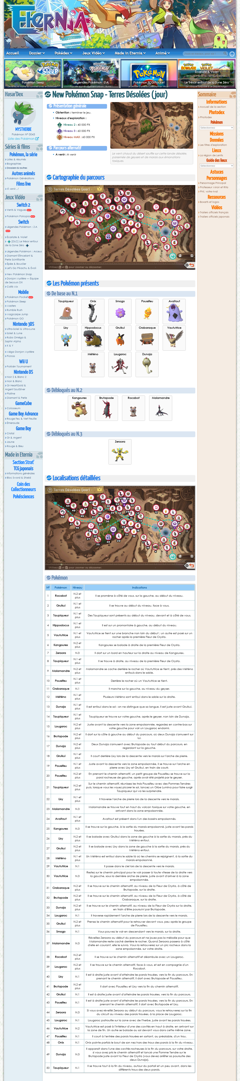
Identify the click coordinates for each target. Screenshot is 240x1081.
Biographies (14, 163)
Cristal (10, 433)
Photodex (206, 117)
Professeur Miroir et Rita (214, 187)
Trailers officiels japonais (214, 216)
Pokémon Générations (20, 178)
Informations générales (21, 473)
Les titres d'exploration (213, 145)
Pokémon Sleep (33, 82)
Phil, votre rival (209, 191)
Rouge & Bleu (15, 446)
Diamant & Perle (17, 397)
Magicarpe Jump (17, 314)
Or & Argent (14, 437)
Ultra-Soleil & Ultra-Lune (21, 329)
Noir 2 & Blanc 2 (16, 377)
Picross (11, 356)
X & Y (10, 345)
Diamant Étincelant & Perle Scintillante (19, 257)
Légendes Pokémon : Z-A (91, 82)
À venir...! (12, 188)
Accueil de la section (213, 106)
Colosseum (13, 408)
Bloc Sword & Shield (19, 477)
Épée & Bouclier (16, 263)
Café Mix (12, 286)
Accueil (12, 53)
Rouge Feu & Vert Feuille (22, 418)
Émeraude (13, 423)
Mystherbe (23, 129)
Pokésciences (23, 496)
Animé (160, 53)
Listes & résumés (16, 159)
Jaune (10, 442)
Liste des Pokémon (21, 139)
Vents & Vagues (16, 210)
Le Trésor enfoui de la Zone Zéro (206, 82)
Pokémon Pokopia (18, 216)
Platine (11, 393)
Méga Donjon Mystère (20, 351)
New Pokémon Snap (19, 274)
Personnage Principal (213, 183)
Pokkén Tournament (19, 366)
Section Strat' (23, 462)
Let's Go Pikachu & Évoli (21, 268)
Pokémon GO (15, 318)
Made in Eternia (128, 53)
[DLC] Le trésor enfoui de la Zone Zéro (21, 243)
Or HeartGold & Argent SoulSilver (15, 387)
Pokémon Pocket (17, 297)
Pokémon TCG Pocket (149, 82)
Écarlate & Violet (207, 72)
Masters (11, 305)
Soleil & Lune (14, 333)
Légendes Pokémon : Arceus (24, 251)
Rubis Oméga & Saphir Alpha (15, 339)
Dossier (35, 53)
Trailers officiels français (214, 212)
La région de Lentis (211, 155)
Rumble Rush (14, 310)
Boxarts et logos (209, 202)
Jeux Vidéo (91, 53)
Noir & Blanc (14, 381)
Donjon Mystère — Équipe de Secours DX (22, 280)
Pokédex (62, 53)
